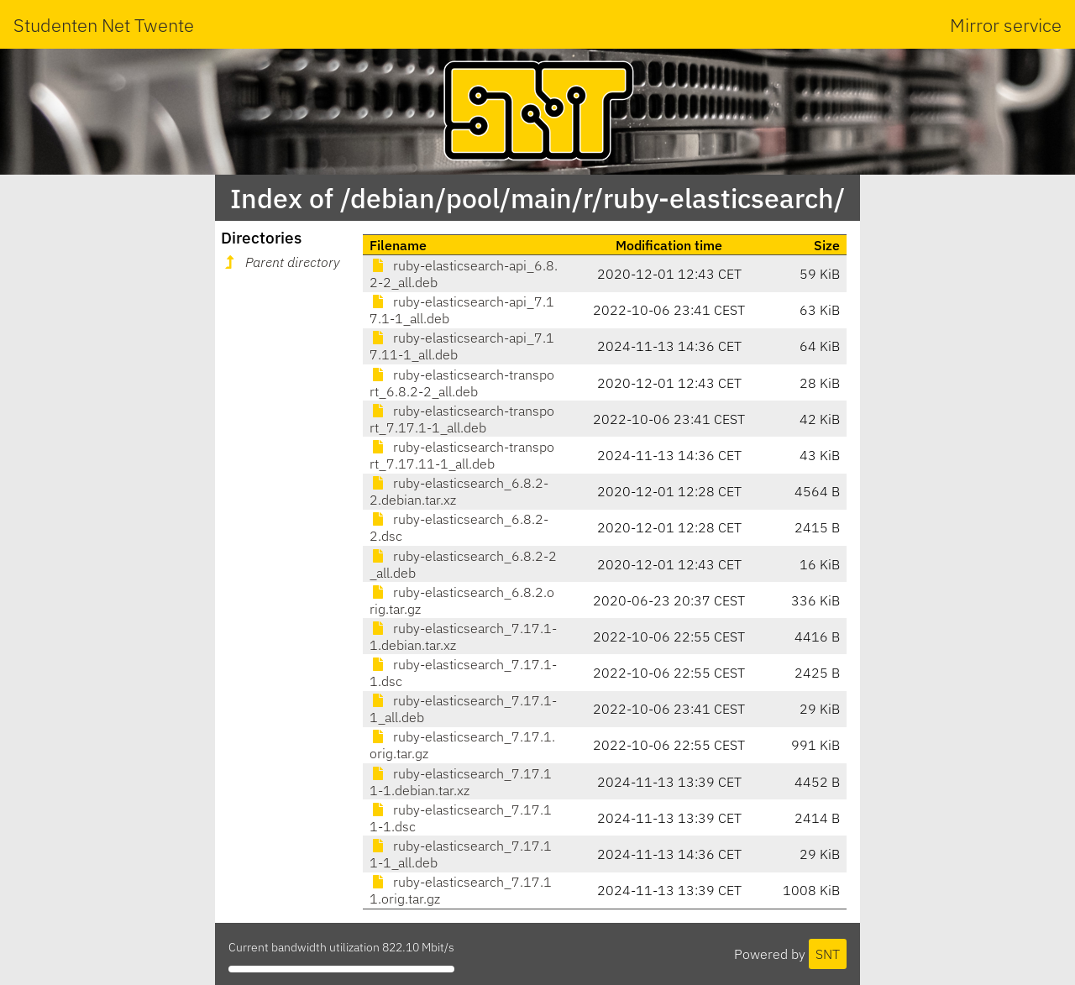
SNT (827, 954)
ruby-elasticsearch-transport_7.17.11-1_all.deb (462, 455)
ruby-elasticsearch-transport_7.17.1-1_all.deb (462, 419)
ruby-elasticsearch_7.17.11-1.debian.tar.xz (461, 782)
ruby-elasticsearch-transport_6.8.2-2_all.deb (462, 383)
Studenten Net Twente (103, 25)
